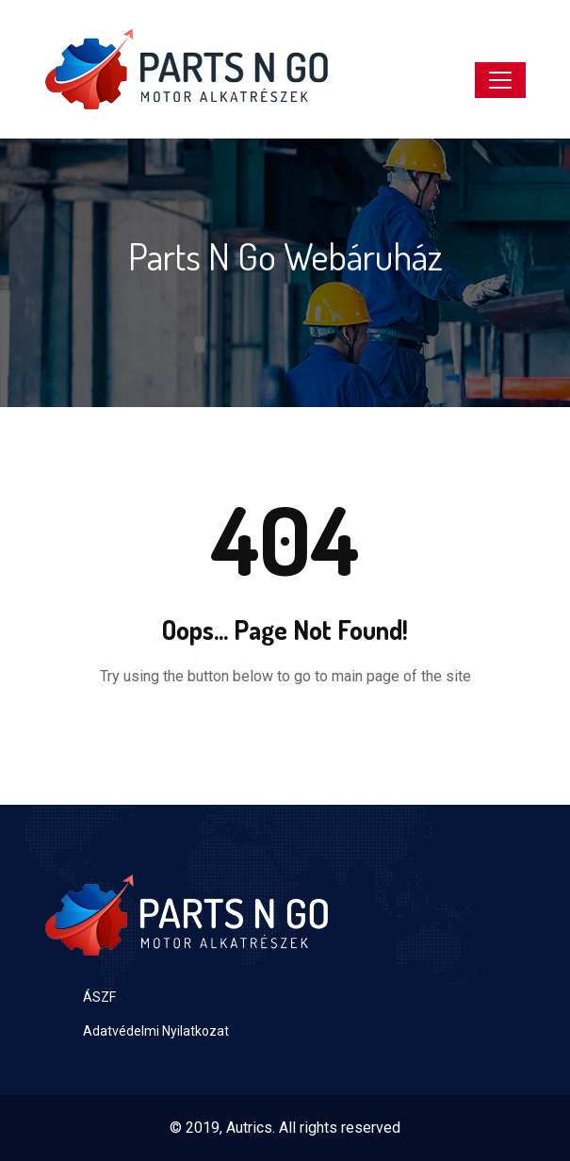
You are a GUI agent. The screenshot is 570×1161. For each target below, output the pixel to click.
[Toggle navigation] (500, 80)
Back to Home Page (285, 733)
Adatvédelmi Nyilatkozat (156, 1030)
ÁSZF (99, 997)
